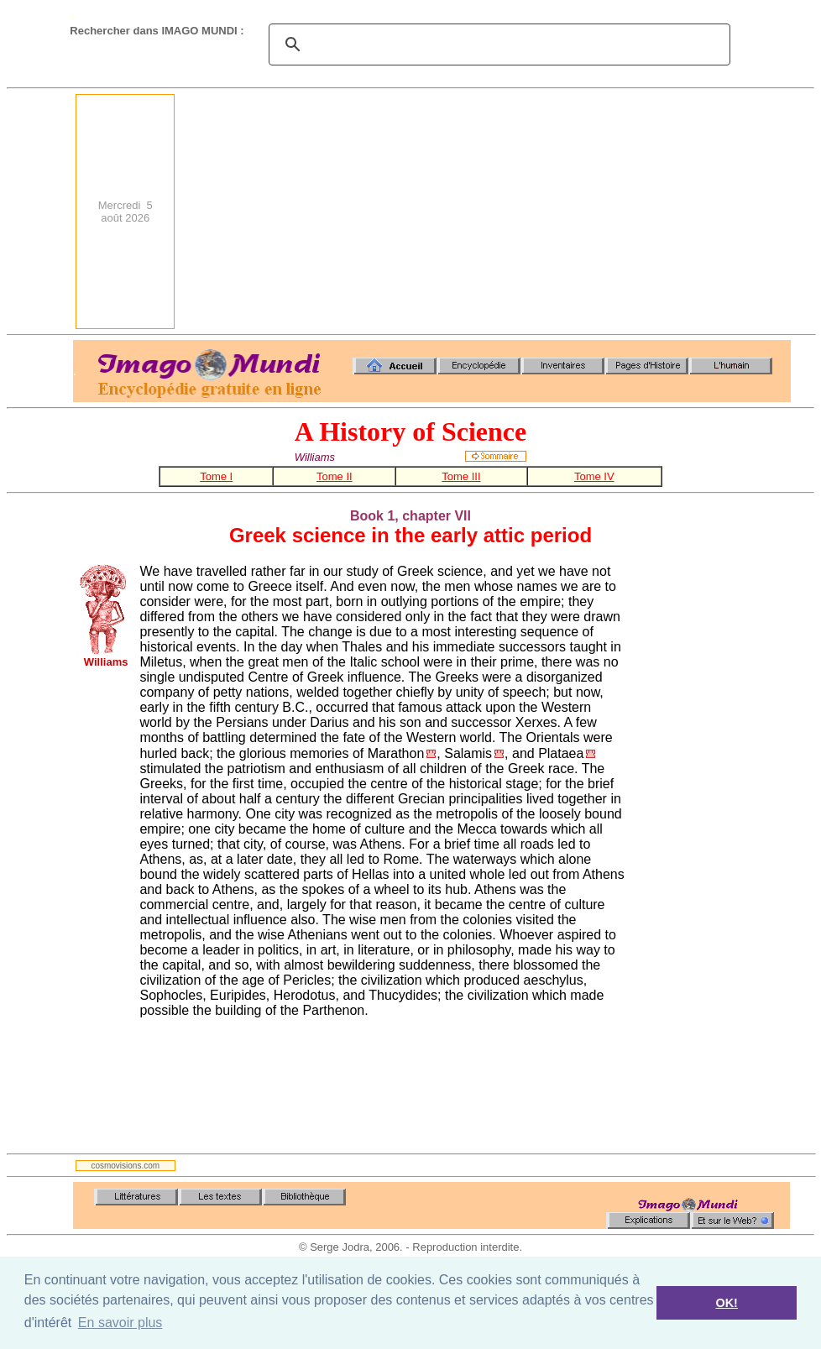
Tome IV (594, 476)
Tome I (216, 476)
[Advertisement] (566, 211)
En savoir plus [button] (120, 1322)
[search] (496, 44)
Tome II (334, 476)
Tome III (461, 476)
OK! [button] (726, 1303)
